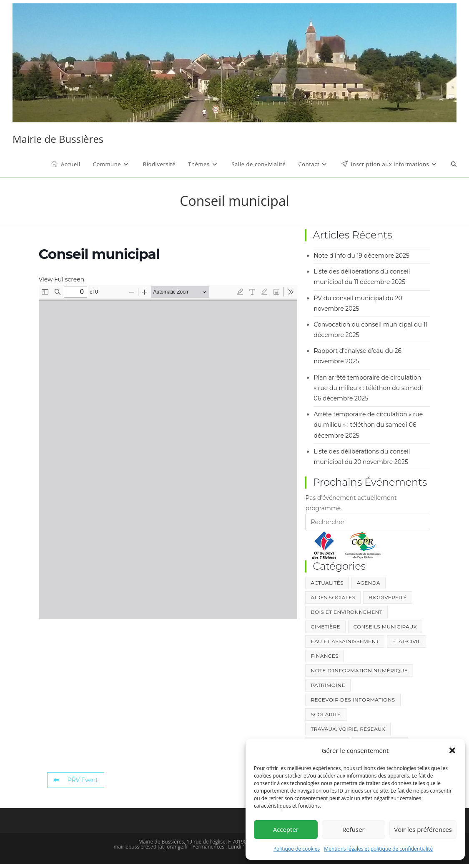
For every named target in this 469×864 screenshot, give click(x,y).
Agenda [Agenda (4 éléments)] (368, 583)
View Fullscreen (62, 279)
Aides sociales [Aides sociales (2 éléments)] (333, 597)
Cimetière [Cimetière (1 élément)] (325, 626)
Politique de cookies (296, 848)
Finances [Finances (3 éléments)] (324, 656)
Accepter (285, 829)
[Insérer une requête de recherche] (367, 522)
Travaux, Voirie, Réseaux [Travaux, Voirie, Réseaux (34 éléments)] (348, 729)
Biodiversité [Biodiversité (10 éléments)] (388, 597)
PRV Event (75, 780)
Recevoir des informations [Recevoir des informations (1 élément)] (353, 700)
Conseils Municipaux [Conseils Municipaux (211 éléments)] (385, 626)
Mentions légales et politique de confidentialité (378, 848)
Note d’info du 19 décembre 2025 (361, 255)
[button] (452, 750)
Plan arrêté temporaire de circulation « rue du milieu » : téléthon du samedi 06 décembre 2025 (368, 388)
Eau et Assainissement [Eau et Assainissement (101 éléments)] (345, 641)
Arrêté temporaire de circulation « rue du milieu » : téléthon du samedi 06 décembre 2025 (368, 424)
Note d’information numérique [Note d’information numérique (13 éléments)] (359, 670)
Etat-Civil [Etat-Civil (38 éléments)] (406, 641)
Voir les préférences (423, 829)
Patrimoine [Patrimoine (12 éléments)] (328, 685)
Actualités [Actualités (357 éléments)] (327, 583)
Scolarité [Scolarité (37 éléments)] (326, 714)
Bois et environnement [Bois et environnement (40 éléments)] (346, 612)
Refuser (353, 829)
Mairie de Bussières (58, 139)
